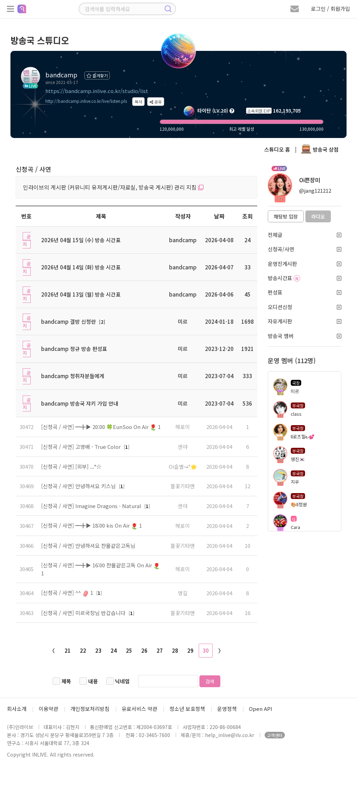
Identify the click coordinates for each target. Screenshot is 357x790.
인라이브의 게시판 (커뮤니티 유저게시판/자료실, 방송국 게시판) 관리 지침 (113, 187)
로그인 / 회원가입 (330, 8)
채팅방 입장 (286, 216)
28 (175, 650)
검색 (209, 681)
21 (67, 650)
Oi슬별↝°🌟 (183, 466)
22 (83, 650)
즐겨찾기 (97, 75)
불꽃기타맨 (182, 486)
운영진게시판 (304, 263)
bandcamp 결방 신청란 (68, 321)
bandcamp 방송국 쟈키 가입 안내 (79, 403)
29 (190, 650)
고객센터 (274, 735)
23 (98, 650)
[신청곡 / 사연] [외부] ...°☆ (71, 466)
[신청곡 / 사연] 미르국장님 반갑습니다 (84, 612)
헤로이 (182, 426)
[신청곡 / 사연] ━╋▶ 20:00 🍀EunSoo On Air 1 (101, 426)
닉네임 (122, 681)
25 (129, 650)
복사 (138, 102)
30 (206, 650)
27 (160, 650)
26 (144, 650)
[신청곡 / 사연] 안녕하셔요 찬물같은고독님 (88, 545)
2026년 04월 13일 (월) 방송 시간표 (81, 294)
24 (114, 650)
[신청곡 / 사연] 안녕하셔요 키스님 (79, 486)
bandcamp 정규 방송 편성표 (74, 348)
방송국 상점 (320, 149)
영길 (183, 593)
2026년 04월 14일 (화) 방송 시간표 (81, 267)
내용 (93, 681)
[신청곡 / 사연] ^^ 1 (67, 592)
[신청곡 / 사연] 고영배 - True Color (81, 446)
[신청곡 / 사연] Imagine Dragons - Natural (92, 505)
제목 (66, 681)
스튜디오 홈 (277, 149)
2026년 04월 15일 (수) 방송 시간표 (81, 240)
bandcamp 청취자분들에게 (72, 375)
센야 (183, 446)
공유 (156, 102)
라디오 (318, 216)
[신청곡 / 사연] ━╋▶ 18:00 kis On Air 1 (91, 525)
